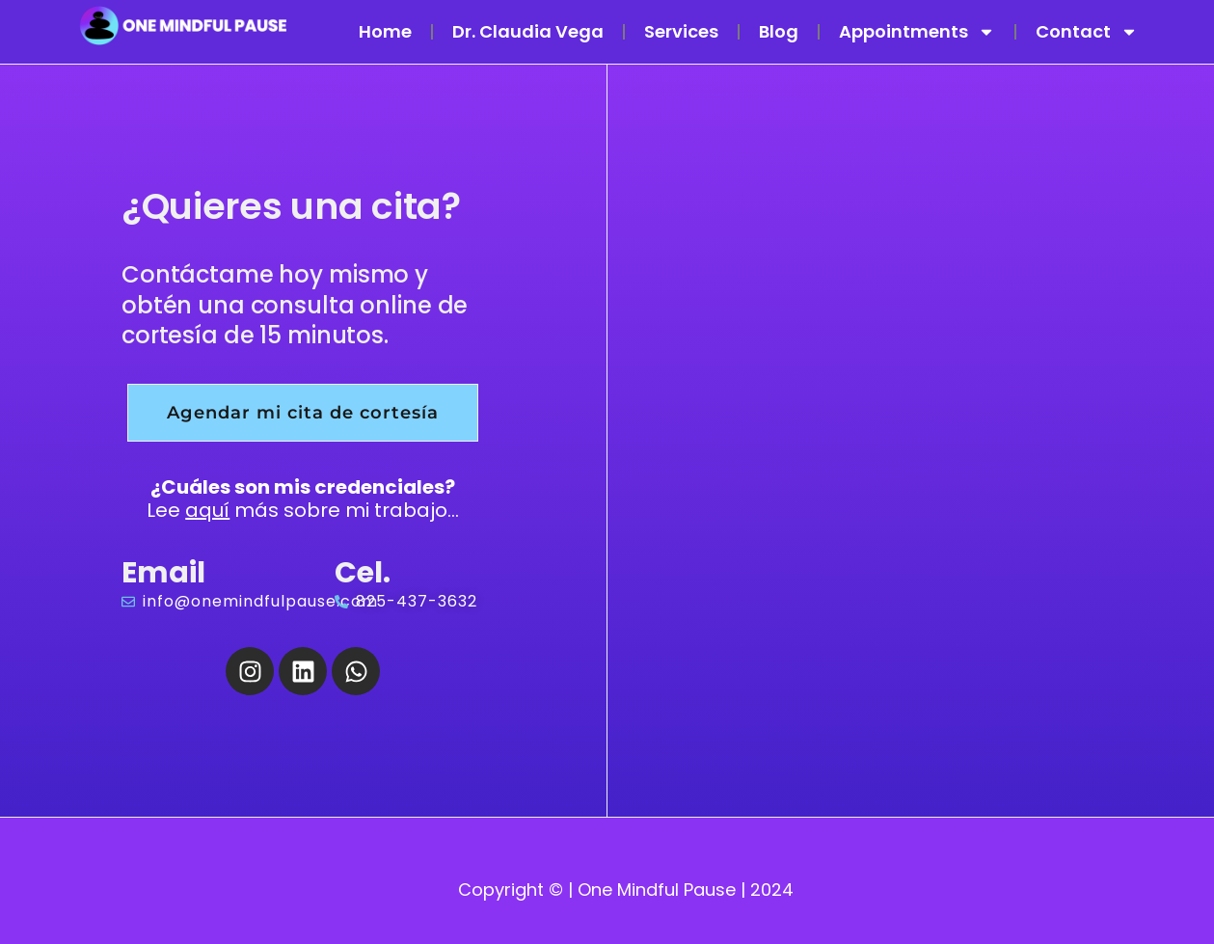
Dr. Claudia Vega (528, 31)
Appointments (917, 31)
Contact (1087, 31)
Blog (778, 31)
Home (385, 31)
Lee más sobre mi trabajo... (303, 498)
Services (681, 31)
